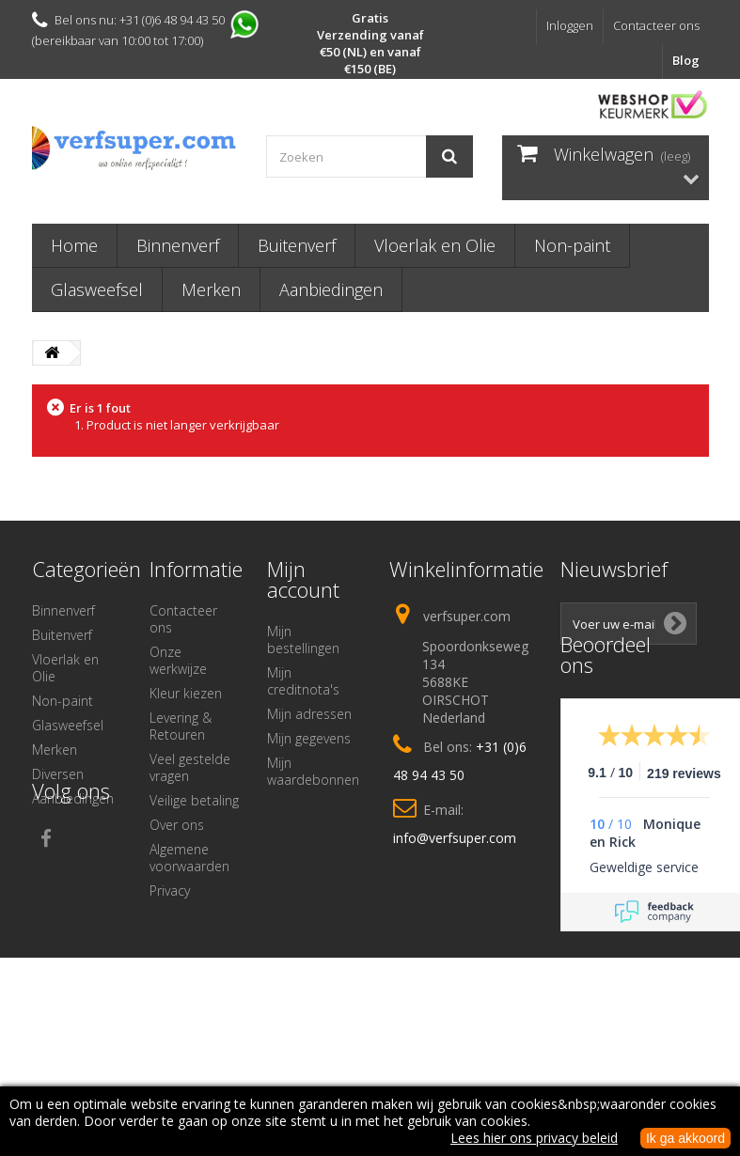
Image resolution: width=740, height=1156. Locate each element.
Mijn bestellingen (303, 639)
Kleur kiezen (186, 693)
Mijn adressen (309, 714)
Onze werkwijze (178, 660)
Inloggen (569, 25)
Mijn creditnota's (303, 681)
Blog (686, 60)
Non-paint (572, 245)
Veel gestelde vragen (190, 767)
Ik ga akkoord (685, 1138)
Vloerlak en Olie (435, 245)
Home (74, 245)
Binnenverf (177, 245)
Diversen (58, 774)
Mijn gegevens (309, 738)
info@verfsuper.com (454, 838)
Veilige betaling (194, 800)
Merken (211, 289)
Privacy (170, 890)
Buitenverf (297, 245)
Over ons (177, 825)
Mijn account (303, 579)
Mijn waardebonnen (313, 771)
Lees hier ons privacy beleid (534, 1138)
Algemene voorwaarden (189, 857)
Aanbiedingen (331, 289)
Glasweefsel (97, 289)
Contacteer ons (656, 25)
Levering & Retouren (181, 726)
